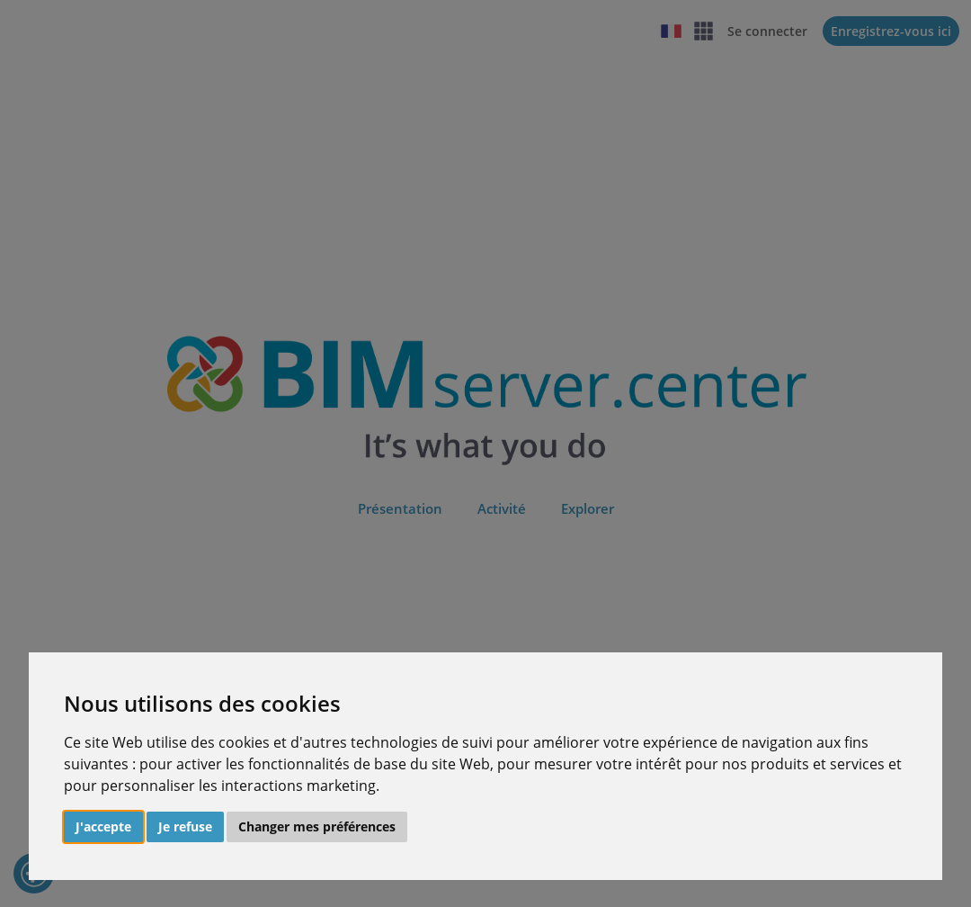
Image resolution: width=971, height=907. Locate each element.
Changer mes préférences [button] (317, 826)
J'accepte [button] (103, 826)
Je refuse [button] (185, 826)
